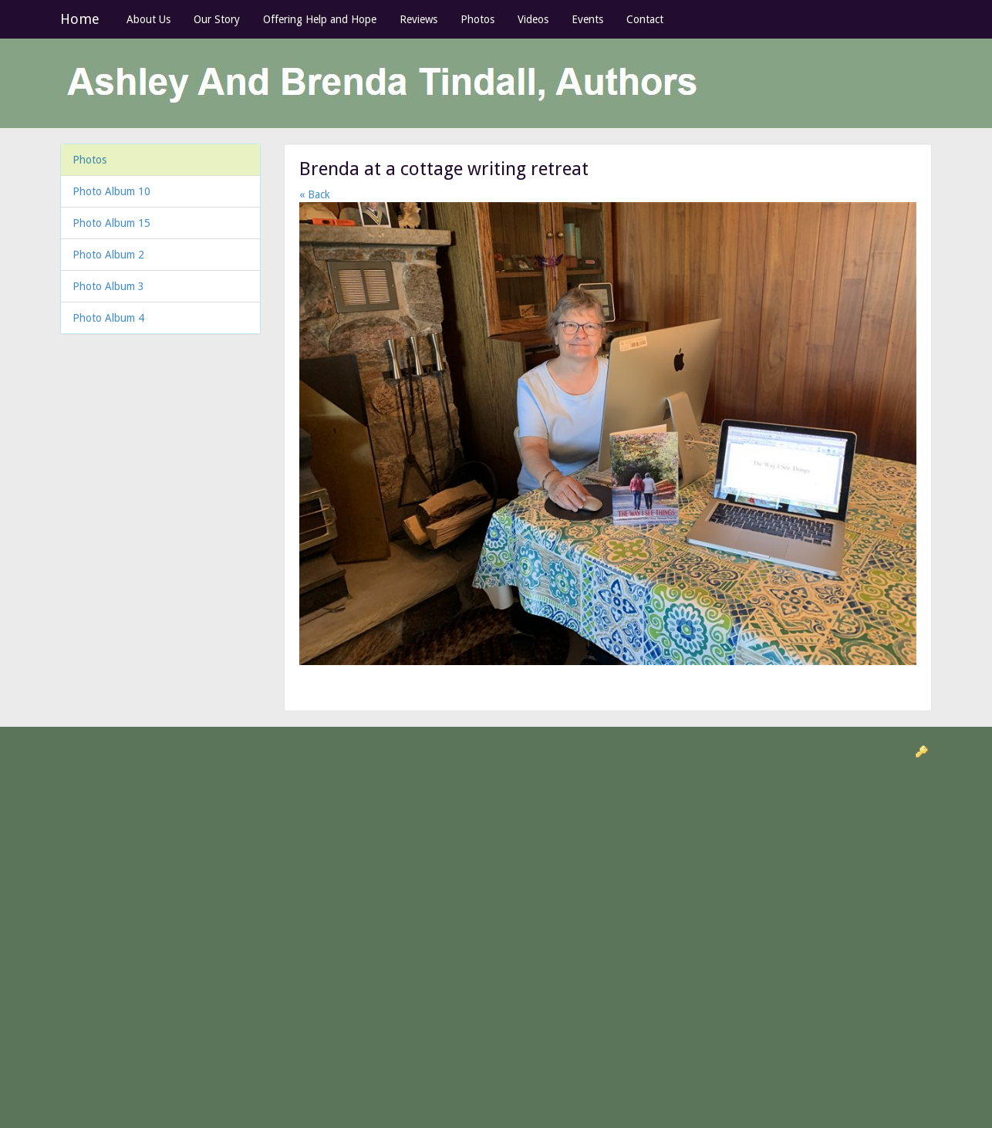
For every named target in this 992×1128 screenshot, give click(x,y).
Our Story (217, 19)
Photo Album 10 (111, 191)
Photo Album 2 (108, 254)
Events (587, 19)
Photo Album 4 (108, 318)
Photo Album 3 (108, 286)
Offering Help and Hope (319, 19)
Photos (477, 19)
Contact (644, 19)
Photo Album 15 (111, 223)
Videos (533, 19)
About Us (148, 19)
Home (80, 19)
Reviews (418, 19)
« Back (314, 194)
